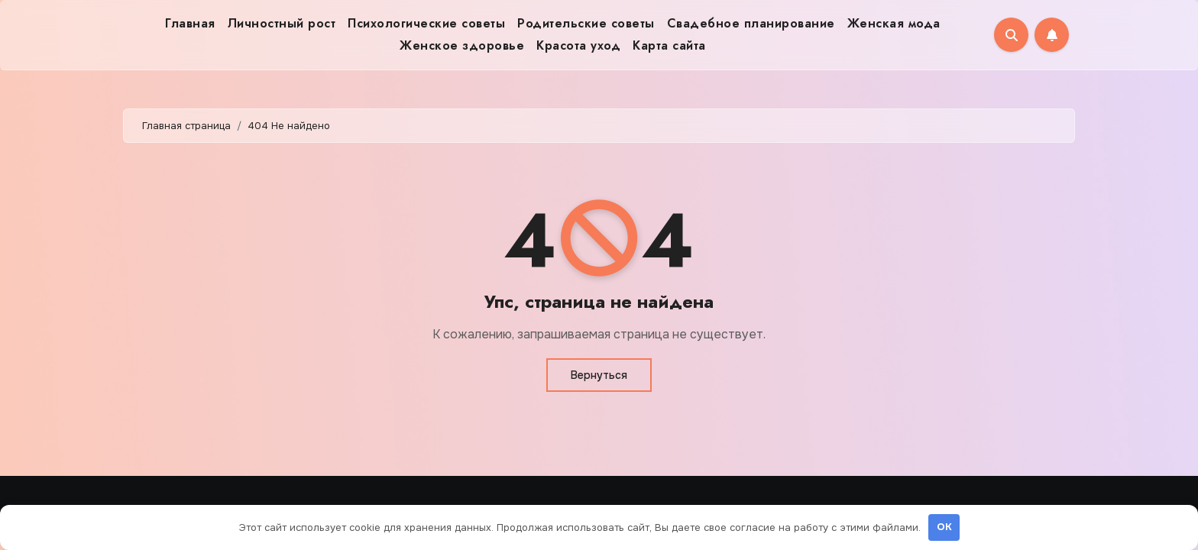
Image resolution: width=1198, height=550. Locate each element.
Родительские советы (586, 23)
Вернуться (599, 375)
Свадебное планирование (751, 23)
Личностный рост (282, 23)
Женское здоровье (462, 45)
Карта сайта (669, 45)
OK (944, 526)
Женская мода (894, 23)
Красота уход (578, 45)
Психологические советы (426, 23)
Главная (190, 23)
